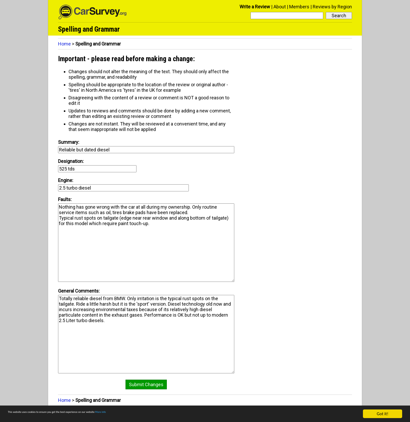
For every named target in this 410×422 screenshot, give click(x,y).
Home (64, 44)
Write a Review (255, 6)
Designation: (71, 161)
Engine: (65, 180)
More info (161, 414)
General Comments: (79, 291)
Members (299, 6)
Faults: (65, 199)
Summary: (68, 142)
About (280, 6)
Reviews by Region (332, 6)
